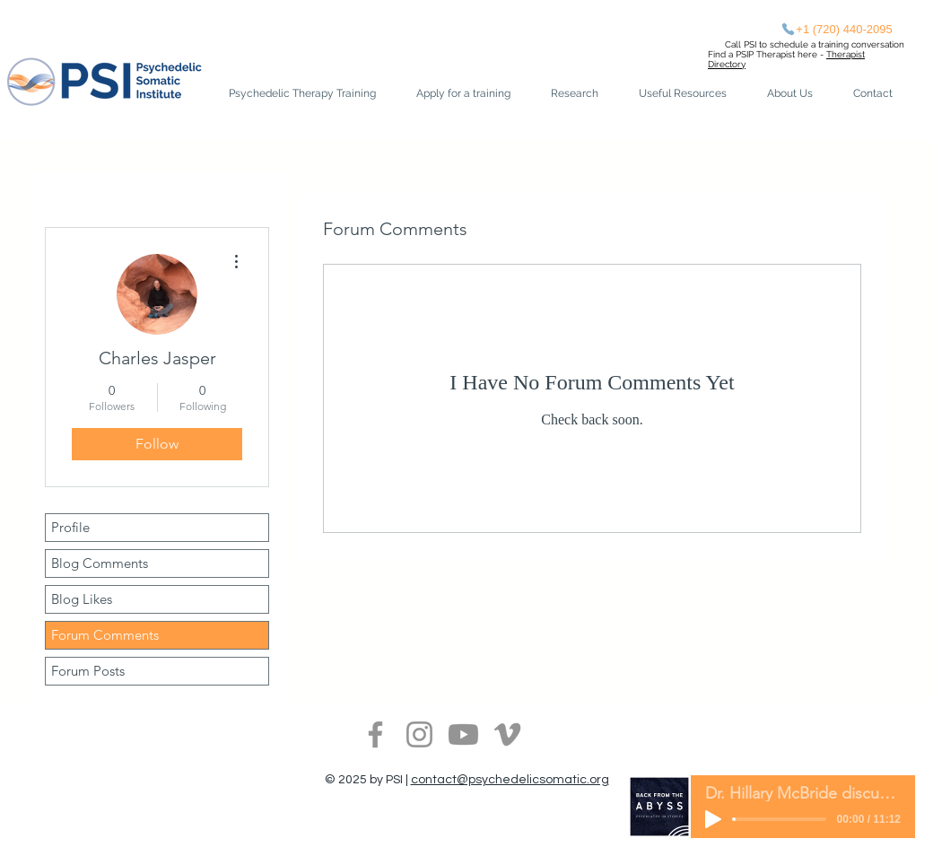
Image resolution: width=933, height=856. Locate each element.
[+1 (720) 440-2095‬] (836, 28)
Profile (70, 527)
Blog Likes (81, 598)
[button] (470, 93)
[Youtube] (463, 734)
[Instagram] (419, 734)
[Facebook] (375, 734)
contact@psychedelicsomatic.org (510, 779)
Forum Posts (88, 670)
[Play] (713, 819)
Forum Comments (105, 634)
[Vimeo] (507, 734)
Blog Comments (99, 563)
